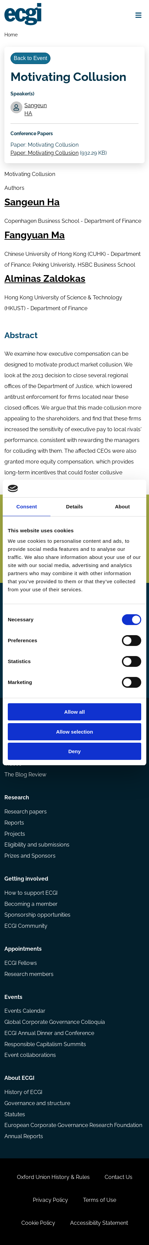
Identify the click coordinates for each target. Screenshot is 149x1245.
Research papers (25, 811)
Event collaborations (30, 1055)
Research (16, 797)
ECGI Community (25, 926)
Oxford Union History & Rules (53, 1177)
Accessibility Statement (99, 1223)
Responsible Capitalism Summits (45, 1044)
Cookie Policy (38, 1223)
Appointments (23, 949)
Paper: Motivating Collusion (44, 153)
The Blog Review (25, 774)
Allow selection (74, 732)
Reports (14, 823)
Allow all (74, 712)
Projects (14, 834)
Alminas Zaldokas (44, 278)
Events (13, 997)
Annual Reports (23, 1136)
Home (11, 34)
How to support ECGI (31, 893)
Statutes (14, 1114)
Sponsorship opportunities (37, 915)
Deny (74, 751)
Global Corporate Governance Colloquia (54, 1022)
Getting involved (26, 879)
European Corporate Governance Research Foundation (73, 1125)
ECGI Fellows (20, 963)
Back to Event (30, 58)
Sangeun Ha (32, 202)
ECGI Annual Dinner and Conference (49, 1033)
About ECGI (19, 1078)
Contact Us (118, 1177)
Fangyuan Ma (34, 235)
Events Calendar (24, 1011)
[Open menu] (139, 15)
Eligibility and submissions (36, 844)
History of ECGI (23, 1092)
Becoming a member (31, 904)
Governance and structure (37, 1103)
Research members (29, 974)
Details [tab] (74, 506)
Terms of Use (99, 1200)
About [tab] (122, 506)
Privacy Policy (50, 1200)
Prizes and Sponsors (30, 856)
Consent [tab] (26, 506)
